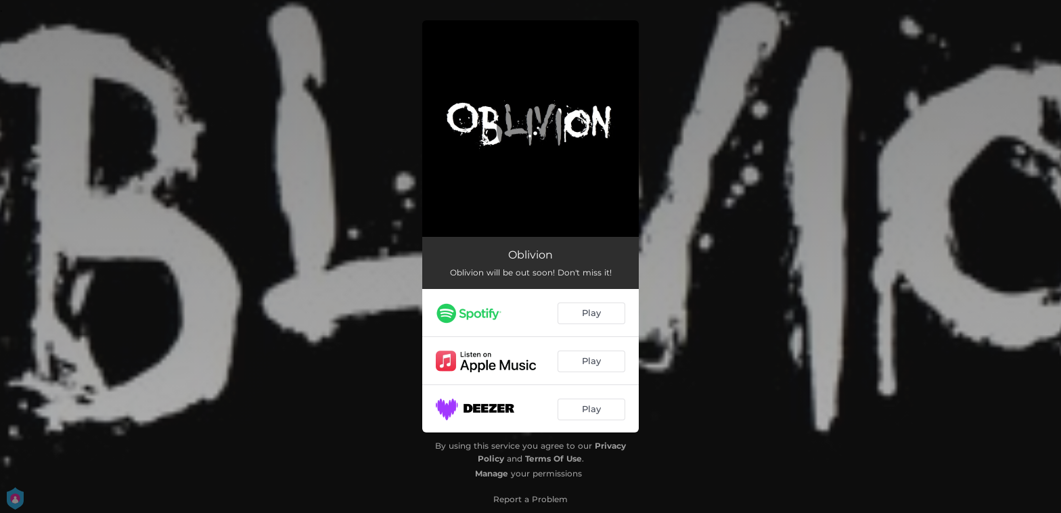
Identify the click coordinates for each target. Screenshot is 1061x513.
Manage (491, 473)
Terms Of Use (553, 458)
